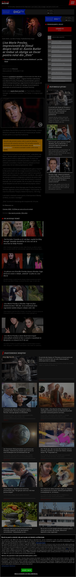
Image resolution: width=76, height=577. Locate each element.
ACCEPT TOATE (26, 570)
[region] (38, 556)
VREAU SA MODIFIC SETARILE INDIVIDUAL (26, 574)
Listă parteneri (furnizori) (8, 566)
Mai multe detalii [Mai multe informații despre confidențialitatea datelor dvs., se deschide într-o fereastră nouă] (40, 542)
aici (67, 548)
